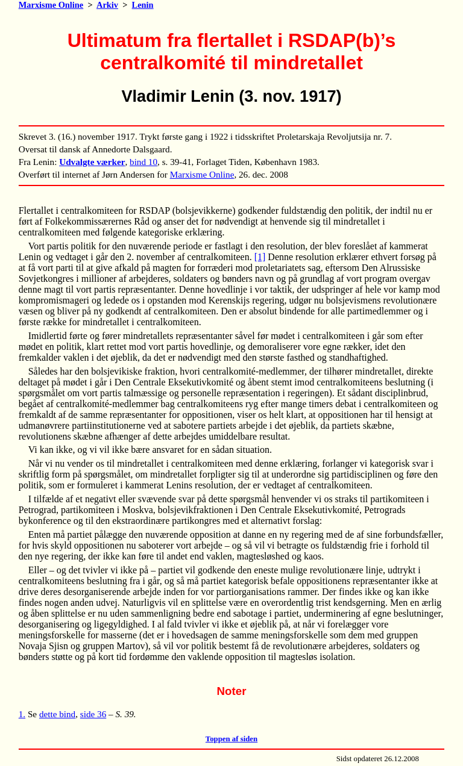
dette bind (57, 714)
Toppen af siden (231, 739)
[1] (260, 257)
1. (22, 714)
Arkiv (107, 5)
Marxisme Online (51, 5)
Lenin (143, 5)
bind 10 (143, 162)
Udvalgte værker (92, 162)
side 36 (93, 714)
